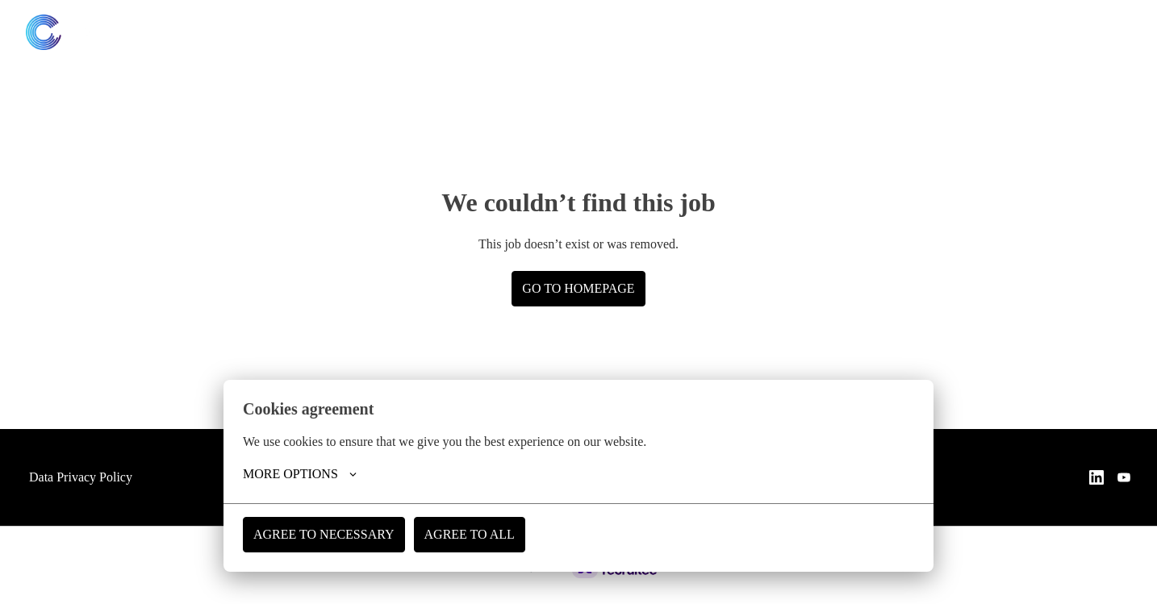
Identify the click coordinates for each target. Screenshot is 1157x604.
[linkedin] (995, 32)
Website (1098, 32)
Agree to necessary (325, 534)
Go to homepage (578, 288)
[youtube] (1030, 32)
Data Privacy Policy (84, 477)
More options (300, 474)
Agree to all (472, 534)
